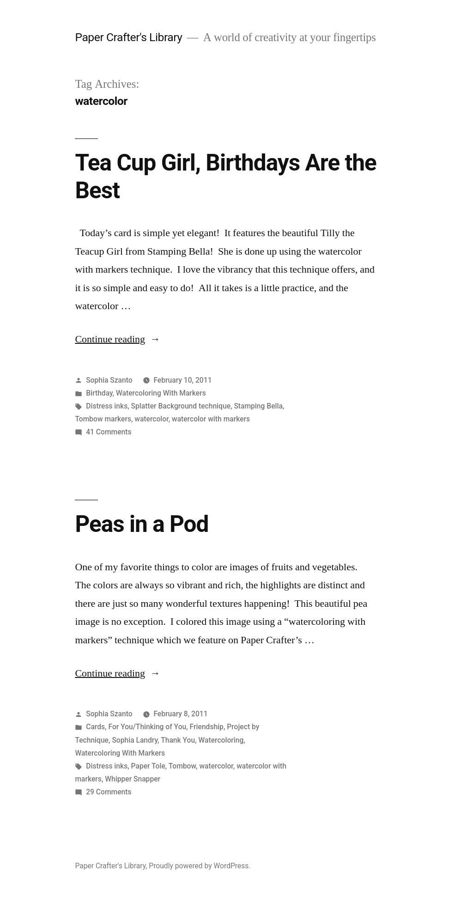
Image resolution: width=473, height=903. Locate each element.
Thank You (178, 740)
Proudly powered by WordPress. (199, 865)
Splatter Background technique (180, 406)
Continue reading (117, 339)
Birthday (99, 393)
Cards (95, 726)
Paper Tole (148, 766)
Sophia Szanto (109, 380)
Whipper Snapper (132, 779)
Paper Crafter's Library (128, 37)
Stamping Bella (258, 406)
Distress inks (106, 406)
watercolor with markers (211, 419)
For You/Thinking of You (147, 726)
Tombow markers (103, 419)
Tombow (182, 766)
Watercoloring (221, 740)
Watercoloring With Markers (161, 393)
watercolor (151, 419)
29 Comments (108, 791)
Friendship (207, 726)
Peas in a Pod (141, 524)
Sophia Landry (135, 740)
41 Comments (108, 431)
